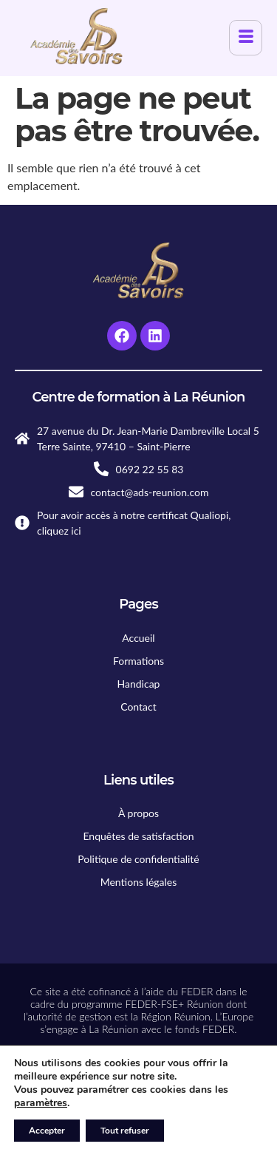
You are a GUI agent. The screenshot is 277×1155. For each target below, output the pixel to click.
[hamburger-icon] (245, 37)
